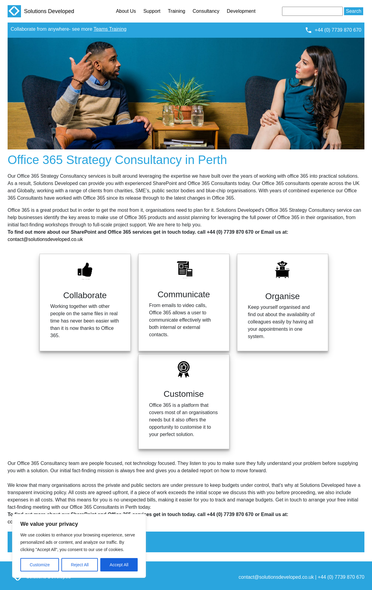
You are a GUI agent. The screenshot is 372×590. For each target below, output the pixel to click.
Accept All (119, 564)
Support (151, 11)
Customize (40, 564)
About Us (126, 11)
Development (241, 11)
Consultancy (206, 11)
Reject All (79, 564)
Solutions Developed (41, 11)
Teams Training (110, 29)
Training (176, 11)
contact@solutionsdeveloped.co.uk (45, 239)
